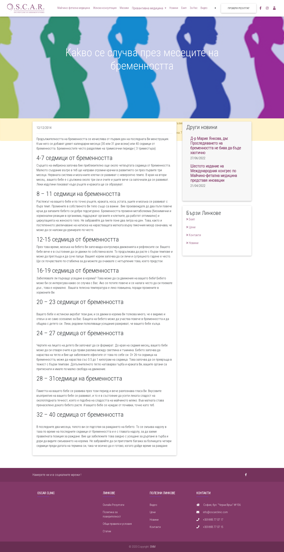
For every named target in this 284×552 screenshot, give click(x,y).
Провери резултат (238, 8)
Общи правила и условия (117, 524)
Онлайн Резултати (113, 505)
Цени (153, 512)
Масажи (124, 8)
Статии (107, 531)
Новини (173, 8)
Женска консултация (105, 8)
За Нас (193, 8)
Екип (184, 8)
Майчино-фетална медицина (73, 8)
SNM (152, 546)
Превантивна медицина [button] (148, 9)
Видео (204, 8)
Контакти (155, 527)
